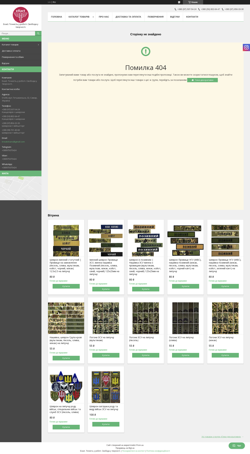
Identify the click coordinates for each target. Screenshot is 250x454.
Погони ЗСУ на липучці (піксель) (141, 339)
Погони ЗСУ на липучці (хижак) (221, 339)
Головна (56, 16)
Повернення (155, 16)
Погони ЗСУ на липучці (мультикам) (101, 339)
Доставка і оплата (11, 50)
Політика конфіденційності (158, 451)
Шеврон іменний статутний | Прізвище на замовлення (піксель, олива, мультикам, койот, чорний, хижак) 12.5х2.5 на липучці (65, 265)
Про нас (104, 16)
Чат (236, 445)
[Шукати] (38, 33)
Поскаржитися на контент (133, 451)
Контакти (192, 16)
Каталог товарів (10, 44)
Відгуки (5, 63)
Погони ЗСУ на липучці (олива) (181, 339)
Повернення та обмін (13, 57)
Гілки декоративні (204, 80)
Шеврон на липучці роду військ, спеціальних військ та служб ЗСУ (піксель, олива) (65, 409)
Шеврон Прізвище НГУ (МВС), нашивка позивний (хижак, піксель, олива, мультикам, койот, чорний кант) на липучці (185, 265)
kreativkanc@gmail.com (13, 141)
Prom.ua (139, 445)
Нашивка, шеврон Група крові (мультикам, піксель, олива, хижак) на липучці (66, 340)
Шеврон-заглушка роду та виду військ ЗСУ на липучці (103, 408)
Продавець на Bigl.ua (125, 448)
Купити (66, 286)
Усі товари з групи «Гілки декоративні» (221, 436)
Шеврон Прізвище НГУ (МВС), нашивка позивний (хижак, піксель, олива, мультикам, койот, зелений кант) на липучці (225, 265)
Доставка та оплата (128, 16)
